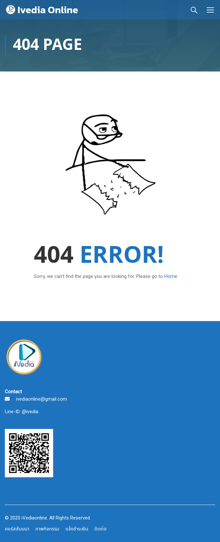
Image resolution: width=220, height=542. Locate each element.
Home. (171, 276)
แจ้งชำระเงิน (76, 529)
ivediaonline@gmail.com (41, 399)
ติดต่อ (100, 529)
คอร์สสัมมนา (17, 529)
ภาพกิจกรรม (47, 529)
